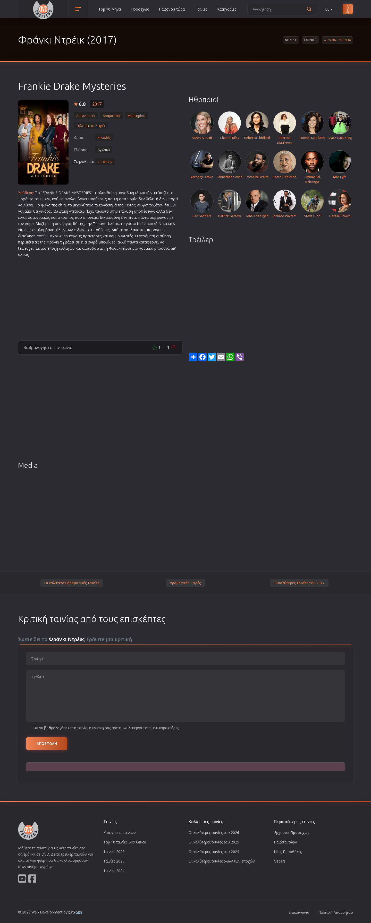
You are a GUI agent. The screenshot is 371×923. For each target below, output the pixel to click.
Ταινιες (310, 39)
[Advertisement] (100, 297)
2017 (97, 104)
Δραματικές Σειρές (185, 583)
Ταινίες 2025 (113, 861)
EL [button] (329, 9)
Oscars (279, 861)
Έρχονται (291, 832)
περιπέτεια (27, 242)
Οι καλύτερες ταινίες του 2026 (214, 832)
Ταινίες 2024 (113, 870)
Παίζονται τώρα (172, 9)
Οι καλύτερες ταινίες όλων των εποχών (222, 861)
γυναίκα (25, 211)
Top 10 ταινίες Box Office (124, 842)
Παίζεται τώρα (285, 842)
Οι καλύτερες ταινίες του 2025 (214, 842)
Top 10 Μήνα (109, 9)
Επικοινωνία (299, 912)
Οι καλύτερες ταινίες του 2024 (214, 851)
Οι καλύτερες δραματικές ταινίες (71, 583)
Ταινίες (201, 9)
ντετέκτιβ (158, 192)
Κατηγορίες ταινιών (119, 832)
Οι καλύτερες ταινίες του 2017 (299, 583)
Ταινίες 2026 (113, 851)
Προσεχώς (140, 9)
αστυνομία (128, 198)
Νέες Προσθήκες (288, 851)
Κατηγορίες (226, 9)
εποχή (52, 248)
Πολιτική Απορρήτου (335, 912)
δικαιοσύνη (110, 217)
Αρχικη (291, 39)
